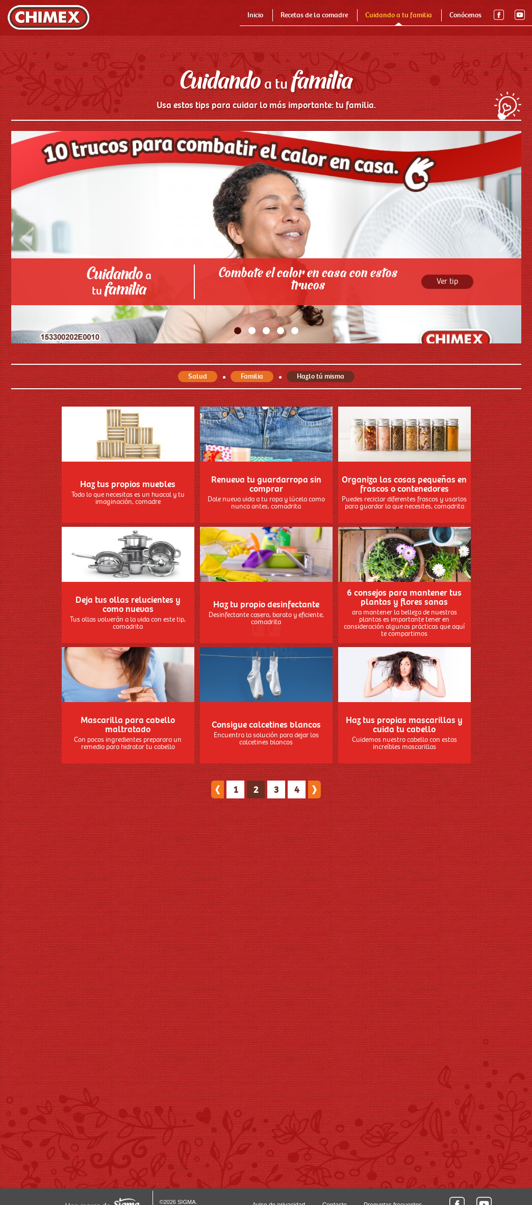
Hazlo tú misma (320, 449)
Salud (197, 449)
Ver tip (447, 355)
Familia (252, 449)
